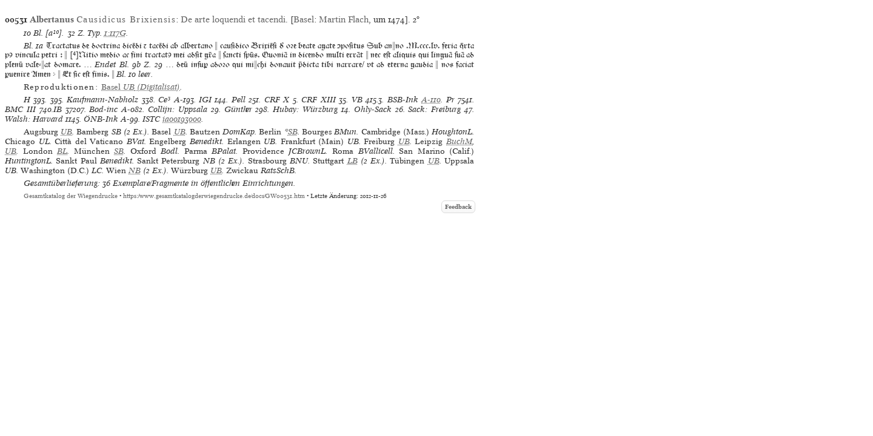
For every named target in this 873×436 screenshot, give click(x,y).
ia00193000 (181, 119)
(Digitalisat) (140, 87)
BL (62, 151)
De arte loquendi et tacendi (233, 19)
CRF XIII (318, 99)
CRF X (276, 99)
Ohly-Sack (373, 109)
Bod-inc (103, 109)
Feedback (458, 206)
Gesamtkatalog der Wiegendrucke (71, 196)
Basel (303, 19)
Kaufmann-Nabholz (102, 99)
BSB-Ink (402, 99)
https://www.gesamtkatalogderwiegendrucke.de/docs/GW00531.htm (214, 196)
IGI (205, 99)
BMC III (20, 109)
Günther (238, 109)
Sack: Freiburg (434, 109)
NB (135, 170)
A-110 (431, 99)
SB (293, 132)
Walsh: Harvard (34, 119)
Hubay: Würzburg (305, 109)
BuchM (459, 141)
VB (357, 99)
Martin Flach (344, 19)
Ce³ (164, 99)
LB (352, 161)
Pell (239, 99)
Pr (450, 99)
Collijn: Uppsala (177, 109)
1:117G (115, 33)
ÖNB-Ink (101, 119)
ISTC (151, 119)
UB (66, 132)
